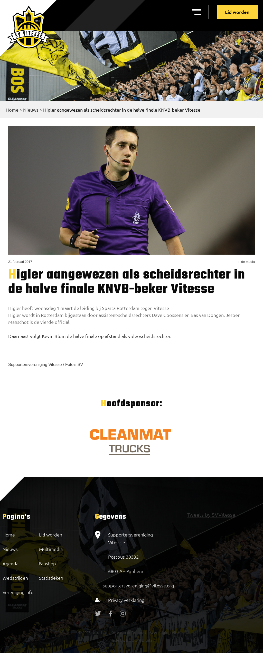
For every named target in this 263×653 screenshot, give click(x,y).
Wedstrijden (15, 578)
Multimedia (51, 549)
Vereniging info (18, 592)
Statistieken (51, 578)
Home (12, 109)
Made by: (117, 640)
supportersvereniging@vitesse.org (138, 585)
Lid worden (237, 12)
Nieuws (31, 109)
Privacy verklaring (126, 600)
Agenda (10, 563)
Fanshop (47, 563)
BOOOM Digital (139, 640)
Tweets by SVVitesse (211, 514)
